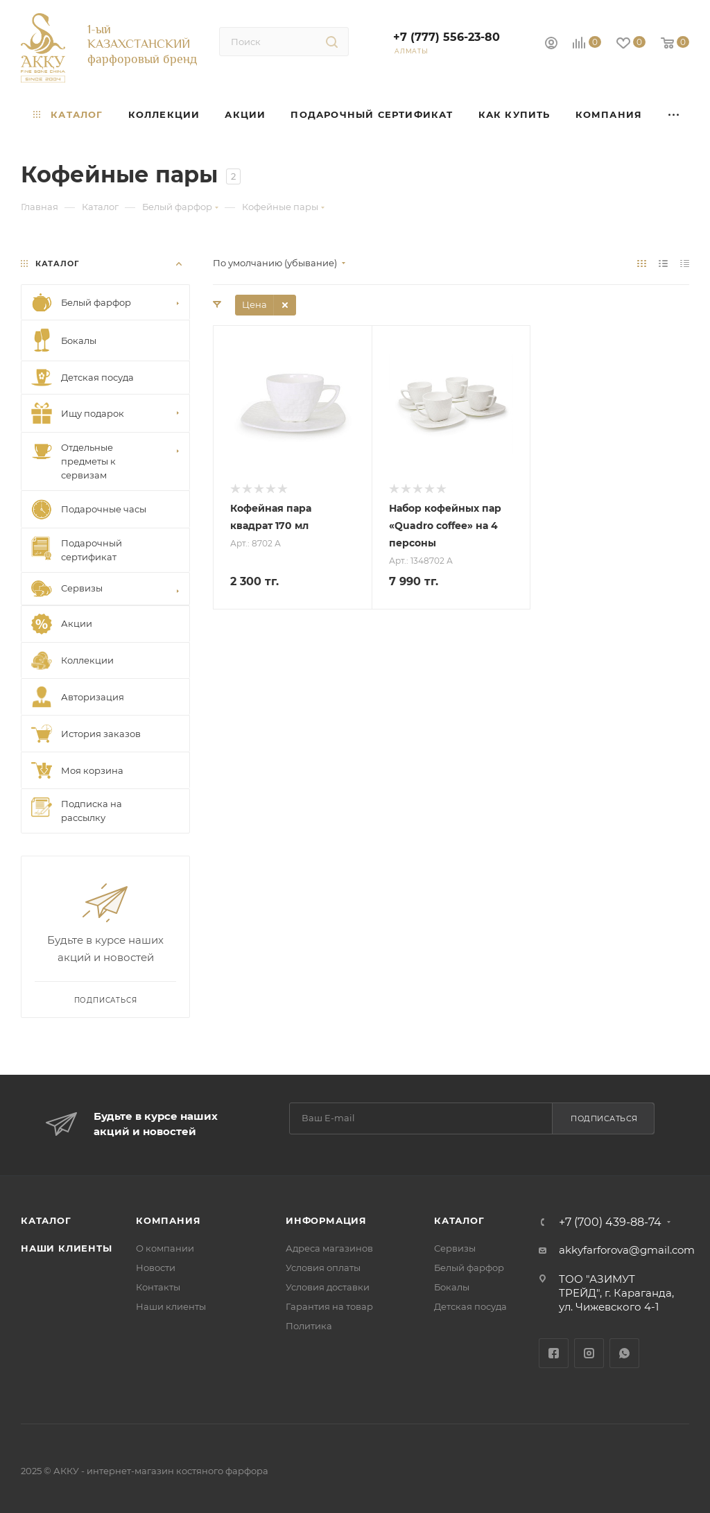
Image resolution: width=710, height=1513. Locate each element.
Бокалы (451, 1286)
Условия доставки (328, 1286)
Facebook (554, 1353)
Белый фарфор (469, 1267)
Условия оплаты (323, 1267)
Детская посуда (470, 1306)
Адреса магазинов (329, 1248)
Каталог (46, 1220)
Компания (168, 1220)
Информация (326, 1220)
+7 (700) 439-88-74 (610, 1222)
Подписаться (604, 1118)
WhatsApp (624, 1353)
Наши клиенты (66, 1248)
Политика (309, 1325)
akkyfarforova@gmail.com (627, 1249)
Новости (155, 1267)
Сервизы (455, 1248)
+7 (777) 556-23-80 (446, 37)
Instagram (589, 1353)
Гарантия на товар (329, 1306)
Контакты (158, 1286)
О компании (165, 1248)
